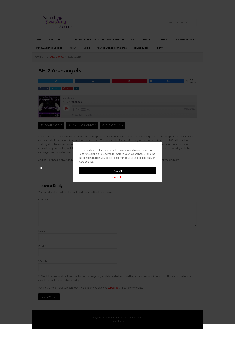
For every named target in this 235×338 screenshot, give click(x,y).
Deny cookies (118, 165)
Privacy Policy (117, 321)
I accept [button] (117, 158)
